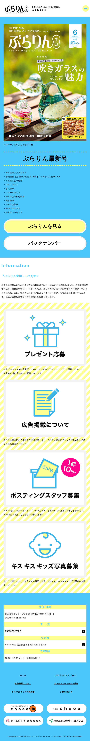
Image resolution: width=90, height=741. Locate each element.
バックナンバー (45, 243)
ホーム (23, 675)
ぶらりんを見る (45, 226)
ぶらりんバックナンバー (66, 675)
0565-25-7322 (13, 631)
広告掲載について (23, 683)
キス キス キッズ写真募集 (22, 692)
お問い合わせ (66, 692)
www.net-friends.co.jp (15, 618)
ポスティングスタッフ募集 (66, 683)
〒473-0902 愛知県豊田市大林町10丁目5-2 (25, 645)
